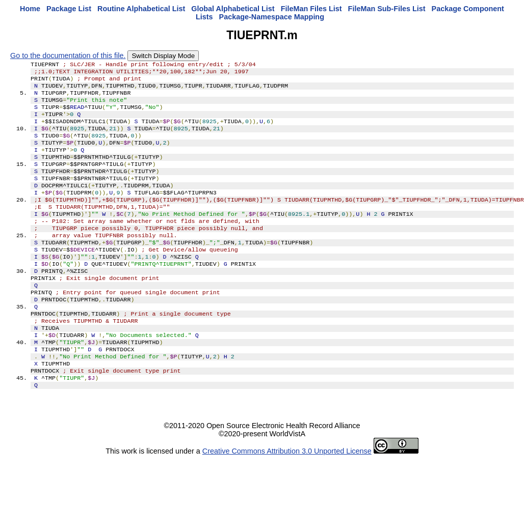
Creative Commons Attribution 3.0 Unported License (287, 498)
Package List (68, 9)
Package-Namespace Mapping (271, 17)
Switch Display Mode (163, 56)
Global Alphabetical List (232, 9)
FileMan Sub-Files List (387, 9)
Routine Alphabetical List (141, 9)
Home (30, 9)
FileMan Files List (311, 9)
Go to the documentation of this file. (67, 55)
